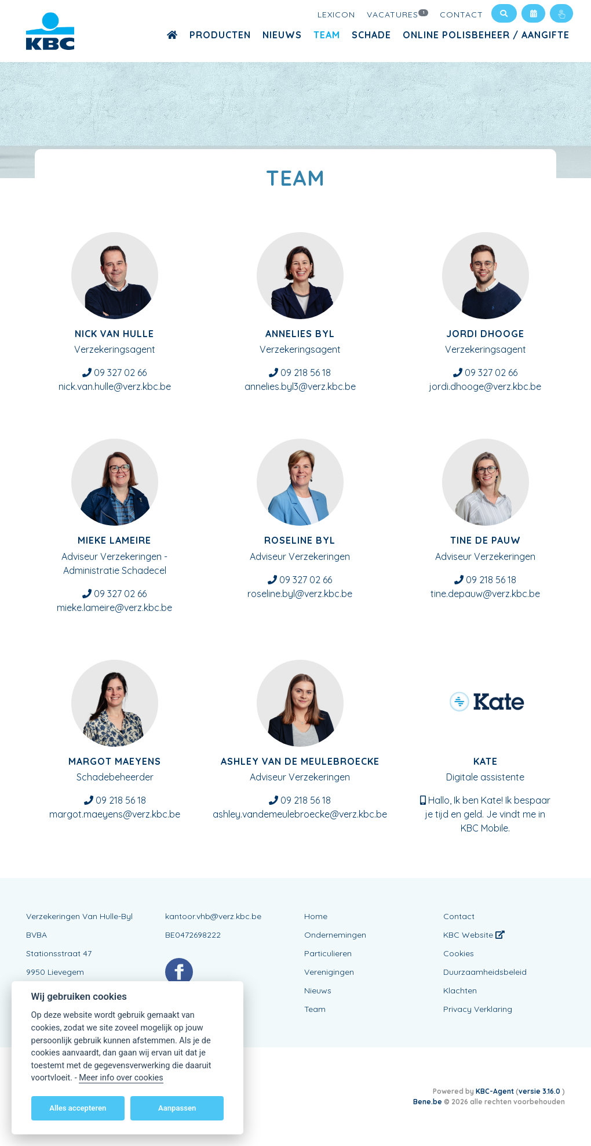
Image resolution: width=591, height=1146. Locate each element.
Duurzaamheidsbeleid (485, 972)
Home (315, 916)
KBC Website (474, 935)
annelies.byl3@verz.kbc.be (300, 386)
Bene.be (427, 1101)
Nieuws (282, 35)
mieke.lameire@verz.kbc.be (114, 607)
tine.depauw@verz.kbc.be (485, 593)
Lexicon (336, 14)
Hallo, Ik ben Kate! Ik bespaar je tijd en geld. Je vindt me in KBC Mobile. (487, 814)
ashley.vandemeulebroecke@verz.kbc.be (300, 814)
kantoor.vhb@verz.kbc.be (213, 916)
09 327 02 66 (120, 372)
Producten (220, 35)
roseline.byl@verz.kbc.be (299, 593)
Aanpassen (177, 1108)
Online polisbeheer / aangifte (486, 35)
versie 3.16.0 (540, 1091)
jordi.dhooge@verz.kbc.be (485, 386)
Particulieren (328, 953)
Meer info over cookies (121, 1078)
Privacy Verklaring (477, 1009)
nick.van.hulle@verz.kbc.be (115, 386)
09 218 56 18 (305, 372)
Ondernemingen (335, 935)
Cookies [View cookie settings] (458, 953)
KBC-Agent (495, 1091)
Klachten (460, 990)
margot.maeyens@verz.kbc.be (114, 814)
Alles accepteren (77, 1108)
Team (326, 35)
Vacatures (397, 14)
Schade (371, 35)
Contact (461, 14)
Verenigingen (329, 972)
